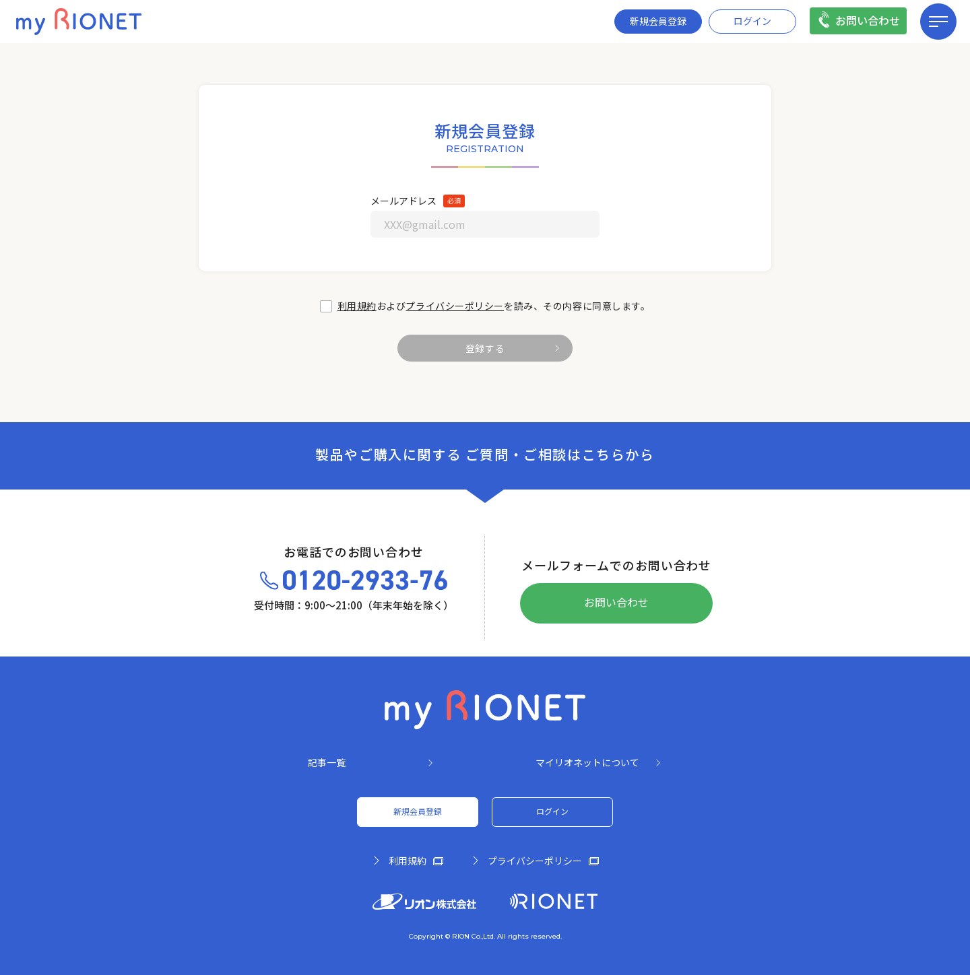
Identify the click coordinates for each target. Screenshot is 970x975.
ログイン (752, 21)
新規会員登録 (658, 21)
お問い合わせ (867, 21)
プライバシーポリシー (455, 306)
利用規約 (357, 306)
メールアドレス (403, 201)
